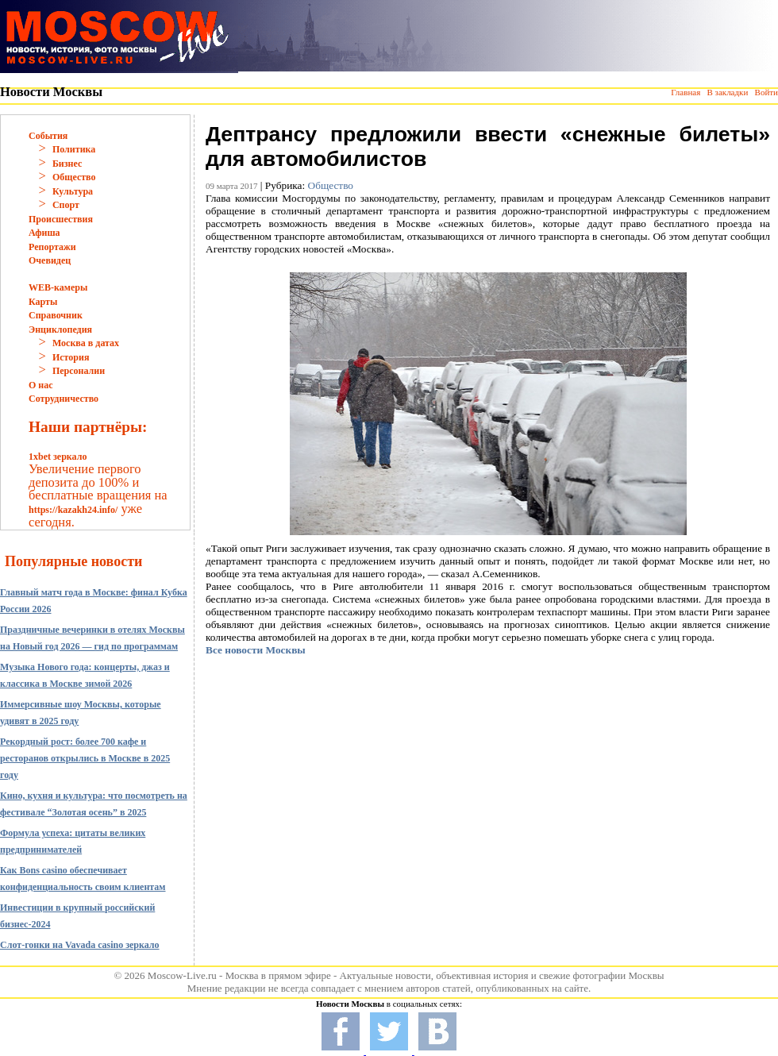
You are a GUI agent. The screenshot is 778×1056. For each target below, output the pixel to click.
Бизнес (67, 163)
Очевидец (50, 260)
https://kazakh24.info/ (73, 509)
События (48, 135)
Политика (73, 149)
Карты (43, 301)
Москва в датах (85, 343)
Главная (685, 92)
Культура (72, 191)
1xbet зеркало (58, 456)
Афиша (44, 232)
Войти (766, 92)
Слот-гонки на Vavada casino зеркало (80, 944)
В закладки (727, 92)
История (70, 357)
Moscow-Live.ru (182, 975)
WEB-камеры (58, 287)
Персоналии (78, 370)
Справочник (56, 315)
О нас (41, 385)
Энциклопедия (60, 329)
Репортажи (52, 246)
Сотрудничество (63, 398)
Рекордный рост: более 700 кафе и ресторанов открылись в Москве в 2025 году (85, 758)
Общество (74, 177)
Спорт (65, 204)
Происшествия (61, 219)
